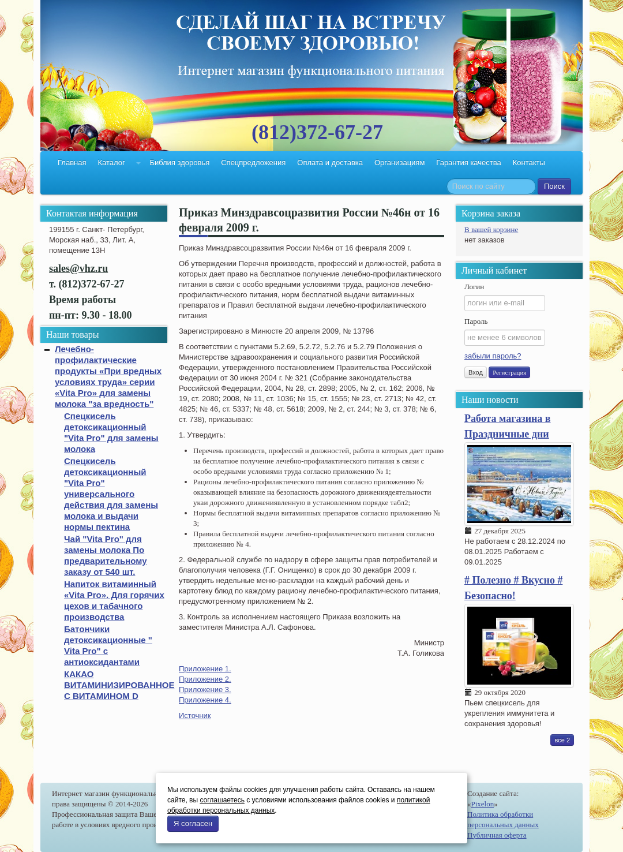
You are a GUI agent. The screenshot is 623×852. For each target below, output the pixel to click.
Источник (195, 715)
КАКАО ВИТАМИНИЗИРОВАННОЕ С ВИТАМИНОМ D (119, 685)
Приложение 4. (205, 700)
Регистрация (509, 372)
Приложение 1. (205, 668)
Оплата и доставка (330, 162)
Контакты (529, 162)
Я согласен (193, 823)
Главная (72, 162)
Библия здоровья (179, 162)
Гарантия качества (468, 162)
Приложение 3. (205, 689)
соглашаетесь (222, 800)
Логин (474, 286)
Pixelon (482, 803)
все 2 (562, 740)
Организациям (399, 162)
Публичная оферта (497, 835)
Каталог (111, 162)
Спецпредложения (253, 162)
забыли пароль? (492, 356)
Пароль (475, 321)
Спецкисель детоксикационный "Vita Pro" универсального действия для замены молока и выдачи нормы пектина (111, 494)
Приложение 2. (205, 679)
